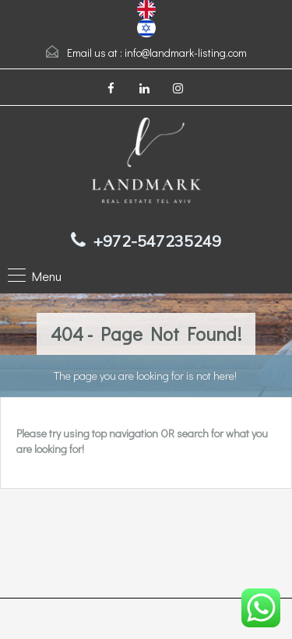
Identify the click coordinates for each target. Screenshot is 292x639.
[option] (146, 28)
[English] (146, 7)
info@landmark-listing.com (186, 52)
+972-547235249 (157, 241)
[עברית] (146, 26)
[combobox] (146, 9)
